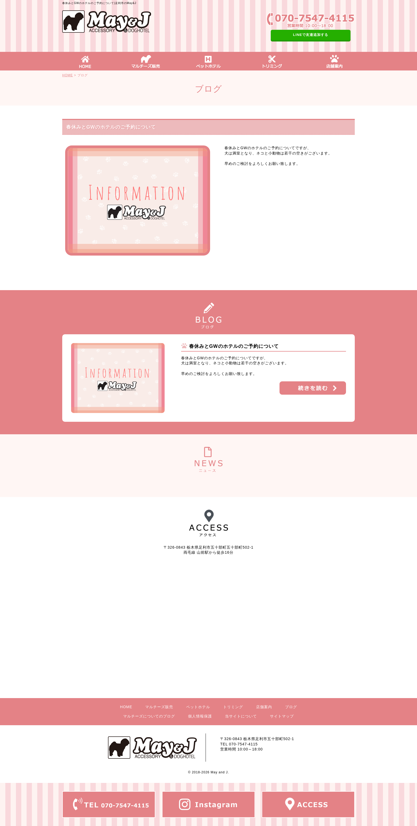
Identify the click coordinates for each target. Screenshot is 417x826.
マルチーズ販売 (159, 707)
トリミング (233, 707)
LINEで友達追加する (310, 35)
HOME (67, 75)
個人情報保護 (200, 716)
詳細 (313, 388)
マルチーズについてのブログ (149, 716)
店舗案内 (264, 707)
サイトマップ (282, 716)
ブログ (291, 707)
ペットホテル (198, 707)
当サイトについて (241, 716)
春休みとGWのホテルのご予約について (234, 346)
